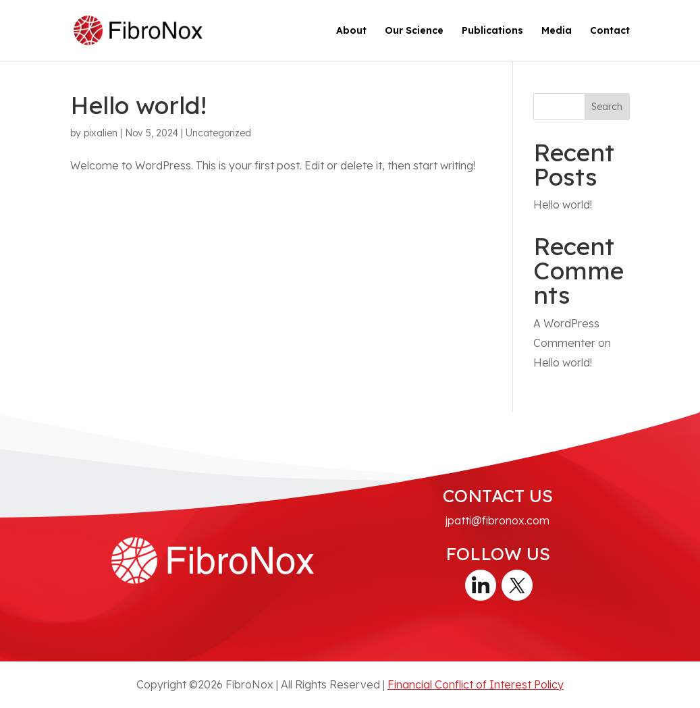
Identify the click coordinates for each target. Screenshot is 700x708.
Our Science (414, 31)
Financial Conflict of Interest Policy (475, 684)
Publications (492, 31)
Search (606, 107)
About (351, 31)
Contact (610, 31)
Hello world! (138, 105)
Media (556, 31)
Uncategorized (218, 133)
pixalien (100, 133)
